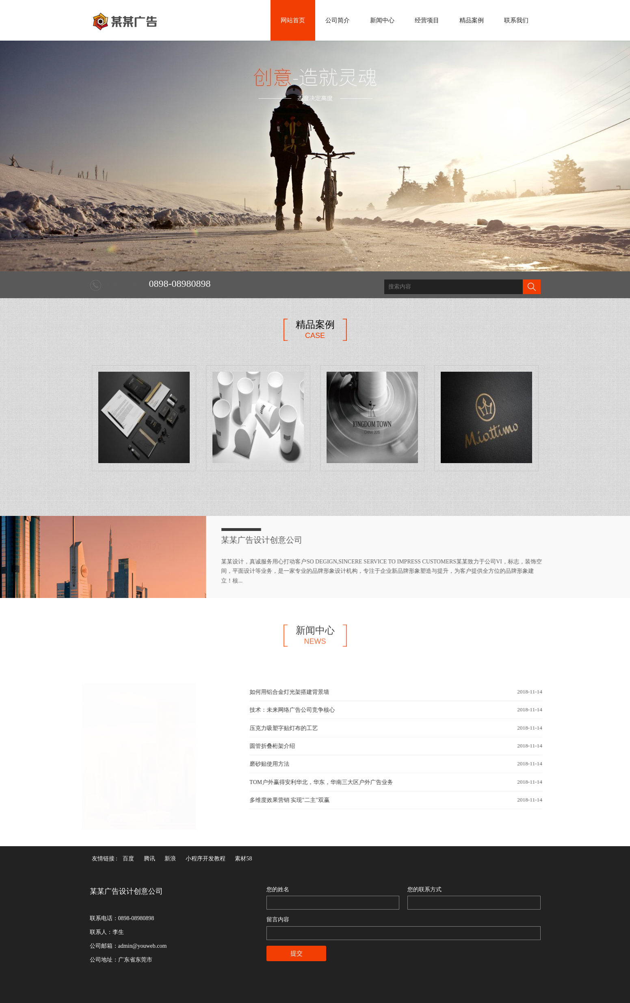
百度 (128, 859)
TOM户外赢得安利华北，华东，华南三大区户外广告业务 (326, 782)
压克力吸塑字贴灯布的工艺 (289, 728)
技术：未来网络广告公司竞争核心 (297, 710)
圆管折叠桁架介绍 (278, 746)
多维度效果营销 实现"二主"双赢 (295, 800)
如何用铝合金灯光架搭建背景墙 (295, 692)
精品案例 (471, 20)
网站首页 (293, 20)
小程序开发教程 (205, 859)
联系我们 (516, 20)
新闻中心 (382, 20)
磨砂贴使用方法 (275, 764)
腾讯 (149, 859)
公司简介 (337, 20)
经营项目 (427, 20)
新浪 (170, 859)
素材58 (243, 859)
